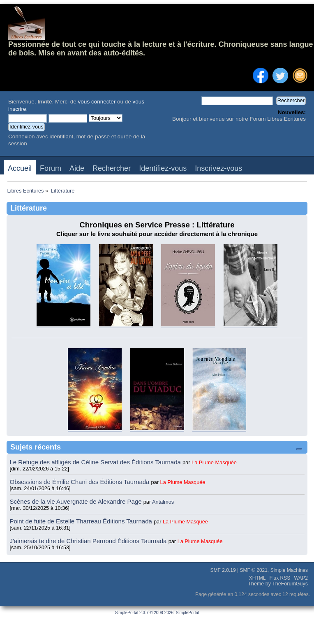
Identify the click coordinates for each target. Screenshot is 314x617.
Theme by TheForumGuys (278, 584)
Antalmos (163, 502)
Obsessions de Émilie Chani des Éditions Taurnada (80, 481)
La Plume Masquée (214, 462)
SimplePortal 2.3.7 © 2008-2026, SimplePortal (157, 612)
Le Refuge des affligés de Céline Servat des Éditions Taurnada (96, 462)
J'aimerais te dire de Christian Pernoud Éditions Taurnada (89, 540)
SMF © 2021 (254, 570)
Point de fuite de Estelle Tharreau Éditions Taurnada (82, 521)
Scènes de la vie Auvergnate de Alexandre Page (76, 501)
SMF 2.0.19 (223, 570)
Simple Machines (289, 570)
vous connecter (97, 102)
